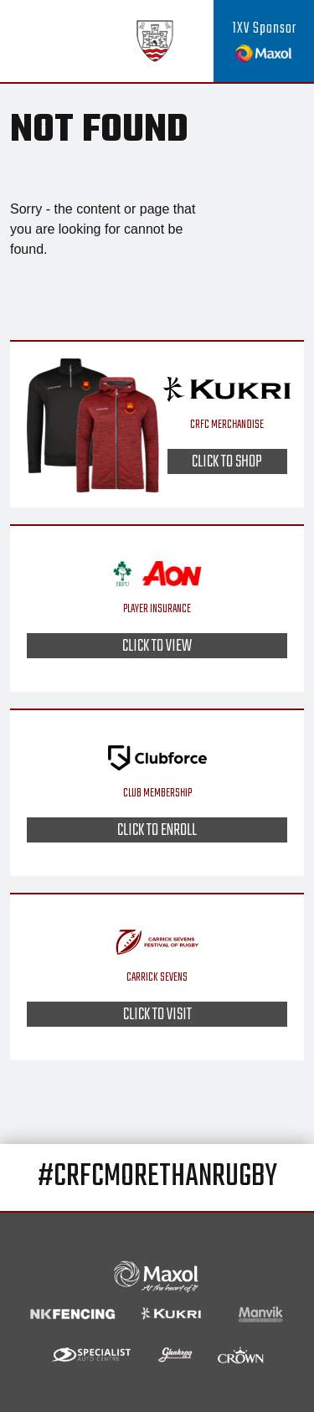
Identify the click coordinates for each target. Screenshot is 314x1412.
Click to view (157, 645)
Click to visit (157, 1014)
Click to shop (227, 461)
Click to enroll (157, 830)
